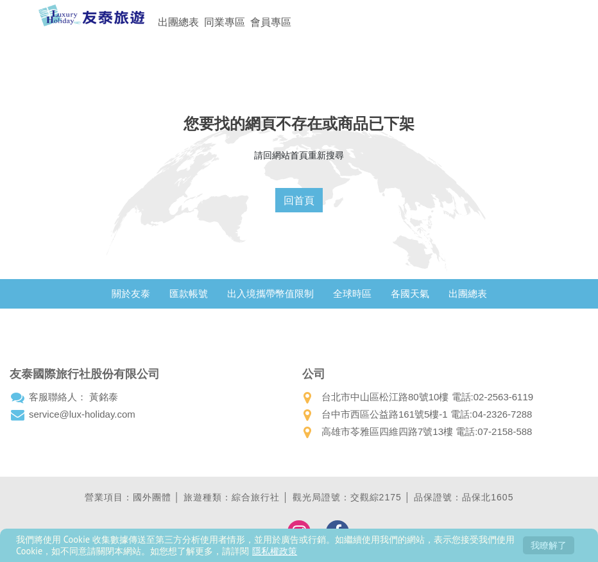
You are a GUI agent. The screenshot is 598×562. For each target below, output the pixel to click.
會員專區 (270, 22)
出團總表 (178, 22)
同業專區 (224, 22)
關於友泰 (131, 293)
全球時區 (352, 293)
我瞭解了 (549, 545)
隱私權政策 (274, 551)
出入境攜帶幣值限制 (270, 293)
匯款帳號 (188, 293)
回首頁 (299, 200)
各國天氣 (410, 293)
